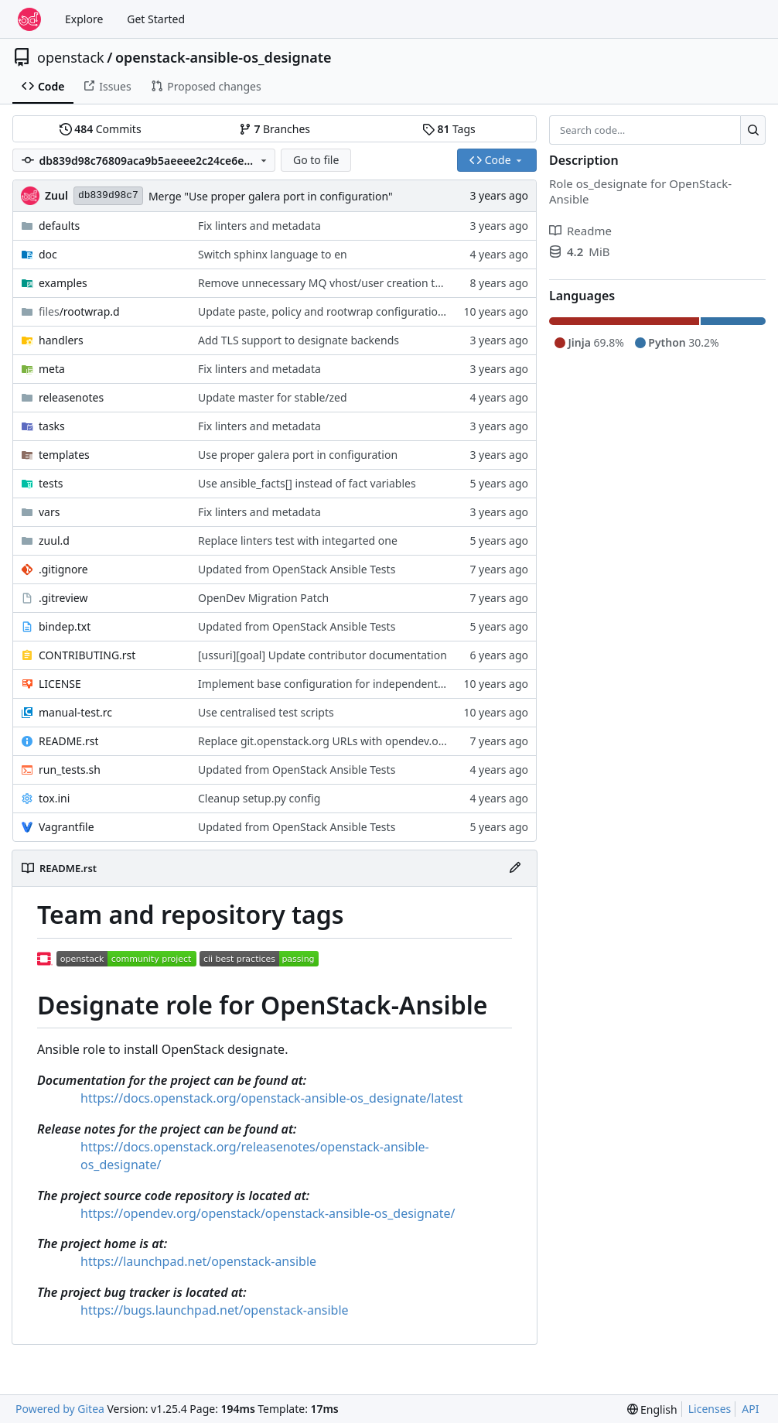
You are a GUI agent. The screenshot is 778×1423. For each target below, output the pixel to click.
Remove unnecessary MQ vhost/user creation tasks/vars (340, 282)
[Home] (29, 19)
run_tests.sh (70, 769)
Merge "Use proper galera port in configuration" (270, 196)
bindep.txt (64, 626)
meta (52, 368)
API (750, 1408)
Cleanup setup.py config (259, 798)
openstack (70, 57)
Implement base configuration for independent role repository (356, 683)
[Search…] (753, 130)
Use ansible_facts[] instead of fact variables (307, 483)
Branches (274, 128)
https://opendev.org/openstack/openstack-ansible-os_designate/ (267, 1213)
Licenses (710, 1408)
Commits (101, 128)
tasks (52, 426)
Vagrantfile (66, 826)
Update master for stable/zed (272, 397)
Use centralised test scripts (266, 712)
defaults (59, 225)
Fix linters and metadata (259, 225)
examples (63, 282)
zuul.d (54, 540)
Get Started (156, 19)
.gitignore (63, 569)
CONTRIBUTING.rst (87, 655)
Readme (580, 230)
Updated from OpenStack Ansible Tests (296, 569)
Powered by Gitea (59, 1408)
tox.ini (54, 798)
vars (49, 512)
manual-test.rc (75, 712)
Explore (84, 19)
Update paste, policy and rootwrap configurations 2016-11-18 (353, 311)
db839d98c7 (108, 195)
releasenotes (71, 397)
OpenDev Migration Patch (263, 597)
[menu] (652, 1409)
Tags (449, 128)
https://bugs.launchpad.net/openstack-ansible (214, 1310)
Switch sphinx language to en (272, 254)
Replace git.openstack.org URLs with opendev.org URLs (338, 741)
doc (48, 254)
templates (64, 454)
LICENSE (60, 683)
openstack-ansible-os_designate (223, 57)
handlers (61, 340)
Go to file (316, 159)
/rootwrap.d (79, 311)
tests (51, 483)
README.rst (68, 741)
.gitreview (63, 597)
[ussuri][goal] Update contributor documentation (322, 655)
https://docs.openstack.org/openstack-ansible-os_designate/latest (271, 1098)
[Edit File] (515, 868)
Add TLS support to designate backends (298, 340)
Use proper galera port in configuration (298, 454)
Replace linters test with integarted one (298, 540)
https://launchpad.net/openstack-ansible (198, 1261)
